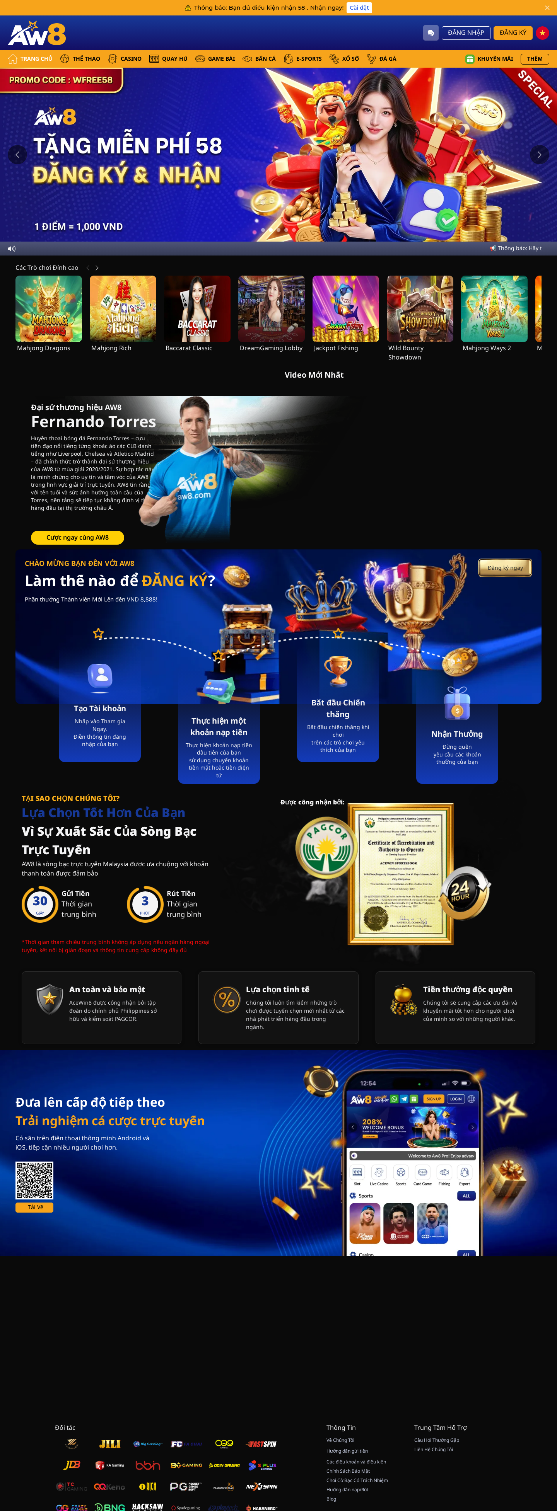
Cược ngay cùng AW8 (77, 537)
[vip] (538, 1432)
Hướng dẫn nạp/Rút (347, 1490)
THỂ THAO (80, 59)
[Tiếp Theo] (97, 268)
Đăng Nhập (466, 32)
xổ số (344, 59)
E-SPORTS (303, 59)
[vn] (542, 33)
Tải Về (35, 1207)
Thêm (535, 59)
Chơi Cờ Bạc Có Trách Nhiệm (357, 1480)
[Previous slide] (17, 154)
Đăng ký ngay (505, 568)
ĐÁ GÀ (381, 59)
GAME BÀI (215, 59)
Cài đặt (359, 7)
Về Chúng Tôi (340, 1440)
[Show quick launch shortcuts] (537, 1412)
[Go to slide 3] (278, 230)
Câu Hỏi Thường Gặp (436, 1440)
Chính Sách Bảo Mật (348, 1471)
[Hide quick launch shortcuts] (528, 1418)
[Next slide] (539, 154)
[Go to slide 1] (263, 230)
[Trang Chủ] (37, 32)
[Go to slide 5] (294, 230)
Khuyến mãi (489, 59)
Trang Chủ (30, 59)
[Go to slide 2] (271, 230)
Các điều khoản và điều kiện (356, 1462)
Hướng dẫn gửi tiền (347, 1451)
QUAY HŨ (168, 59)
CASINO (125, 59)
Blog (331, 1499)
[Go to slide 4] (286, 230)
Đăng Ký (513, 32)
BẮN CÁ (259, 59)
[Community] (431, 33)
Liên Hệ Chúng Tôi (433, 1449)
